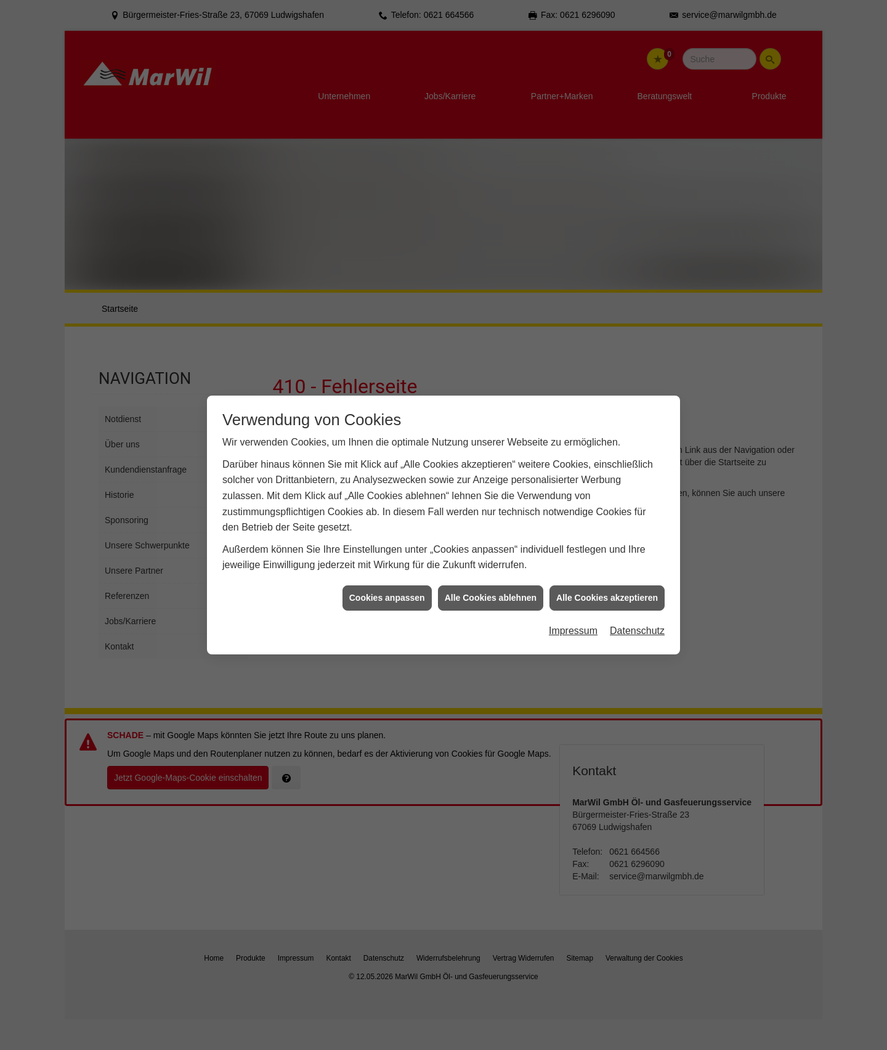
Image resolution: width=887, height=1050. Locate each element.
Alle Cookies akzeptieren (607, 586)
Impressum (573, 619)
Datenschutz (637, 619)
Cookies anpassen (387, 586)
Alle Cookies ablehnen (491, 586)
